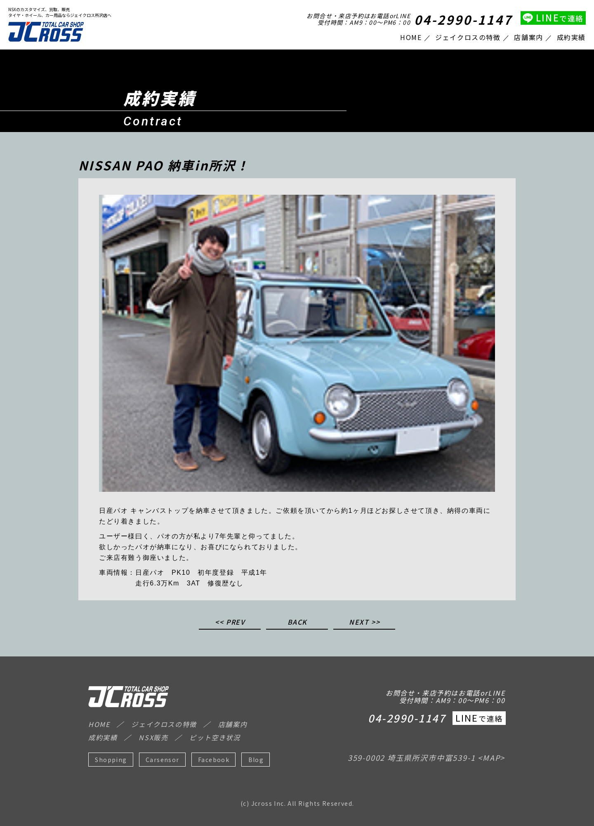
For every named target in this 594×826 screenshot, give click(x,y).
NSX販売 (153, 737)
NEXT (359, 622)
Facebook (213, 759)
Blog (256, 759)
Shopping (111, 759)
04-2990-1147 (463, 19)
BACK (297, 622)
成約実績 (571, 37)
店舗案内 (528, 37)
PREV (235, 622)
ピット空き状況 (214, 737)
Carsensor (162, 759)
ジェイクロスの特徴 (467, 37)
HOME (411, 37)
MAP (491, 757)
